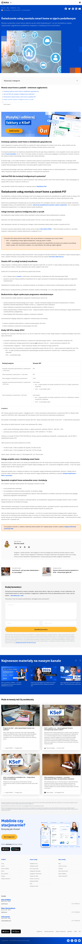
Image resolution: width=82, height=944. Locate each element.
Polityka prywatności (49, 931)
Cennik (3, 866)
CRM (31, 883)
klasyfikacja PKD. (41, 186)
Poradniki (61, 868)
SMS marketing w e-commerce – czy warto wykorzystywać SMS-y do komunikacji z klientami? (59, 778)
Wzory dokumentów (63, 871)
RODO (75, 931)
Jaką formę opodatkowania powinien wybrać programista (50, 205)
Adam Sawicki (48, 792)
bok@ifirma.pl (4, 903)
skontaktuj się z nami (17, 595)
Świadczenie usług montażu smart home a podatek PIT (19, 97)
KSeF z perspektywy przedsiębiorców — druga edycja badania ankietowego (19, 778)
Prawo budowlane (11, 154)
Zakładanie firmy (34, 863)
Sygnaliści (69, 931)
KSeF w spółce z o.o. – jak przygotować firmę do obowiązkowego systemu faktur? (58, 728)
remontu (19, 276)
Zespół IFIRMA (8, 748)
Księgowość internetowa (35, 873)
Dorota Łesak (5, 10)
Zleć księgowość (9, 837)
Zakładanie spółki (34, 866)
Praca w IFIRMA (5, 868)
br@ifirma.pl (4, 912)
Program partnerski (5, 878)
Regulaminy (39, 931)
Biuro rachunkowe (34, 868)
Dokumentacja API (63, 876)
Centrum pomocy (63, 866)
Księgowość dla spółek (35, 871)
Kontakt (3, 876)
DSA (80, 931)
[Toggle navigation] (80, 2)
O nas (2, 863)
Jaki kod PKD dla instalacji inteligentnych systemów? (19, 94)
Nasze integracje (62, 873)
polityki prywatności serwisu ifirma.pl (26, 642)
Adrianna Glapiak (49, 748)
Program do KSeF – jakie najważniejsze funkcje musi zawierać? (18, 728)
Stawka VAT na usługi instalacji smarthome (16, 102)
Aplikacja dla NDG (34, 881)
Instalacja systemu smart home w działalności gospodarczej (21, 91)
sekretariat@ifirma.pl (6, 920)
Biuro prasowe (4, 873)
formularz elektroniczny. (56, 256)
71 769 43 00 (76, 920)
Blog (60, 863)
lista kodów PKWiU (46, 229)
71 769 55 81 (76, 912)
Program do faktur (34, 876)
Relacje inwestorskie (61, 931)
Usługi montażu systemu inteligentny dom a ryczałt (18, 99)
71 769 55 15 (76, 903)
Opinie (2, 871)
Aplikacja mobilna (34, 886)
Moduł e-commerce (34, 878)
